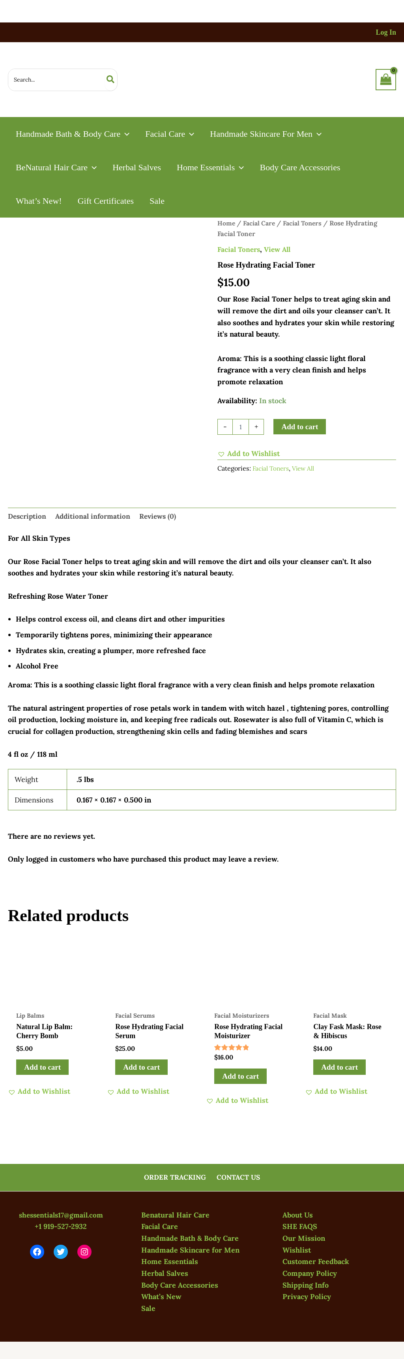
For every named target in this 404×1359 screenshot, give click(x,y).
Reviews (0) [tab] (163, 516)
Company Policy (309, 1273)
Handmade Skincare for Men (190, 1250)
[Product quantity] (240, 427)
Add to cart (299, 427)
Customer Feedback (315, 1261)
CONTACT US (238, 1177)
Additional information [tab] (96, 516)
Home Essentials (169, 1261)
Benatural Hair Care (175, 1214)
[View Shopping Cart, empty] (386, 79)
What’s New (161, 1296)
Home (226, 223)
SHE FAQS (299, 1226)
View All (280, 249)
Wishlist (296, 1250)
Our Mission (303, 1238)
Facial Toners (305, 223)
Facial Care (260, 223)
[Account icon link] (386, 32)
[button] (125, 134)
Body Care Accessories (179, 1285)
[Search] (111, 80)
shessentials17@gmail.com (61, 1214)
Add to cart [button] (42, 1068)
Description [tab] (28, 516)
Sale (148, 1308)
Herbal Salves (164, 1273)
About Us (297, 1214)
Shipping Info (305, 1285)
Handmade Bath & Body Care (190, 1238)
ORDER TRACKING (175, 1177)
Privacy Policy (306, 1296)
